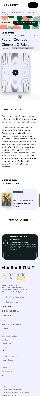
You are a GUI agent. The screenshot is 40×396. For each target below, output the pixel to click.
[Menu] (33, 5)
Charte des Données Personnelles (16, 392)
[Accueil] (11, 5)
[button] (25, 23)
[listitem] (3, 311)
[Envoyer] (34, 255)
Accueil (4, 12)
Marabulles (11, 12)
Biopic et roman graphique (25, 12)
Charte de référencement (12, 389)
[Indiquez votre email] (17, 255)
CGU (4, 386)
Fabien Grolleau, (15, 39)
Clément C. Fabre (15, 44)
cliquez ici (13, 249)
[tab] (8, 109)
